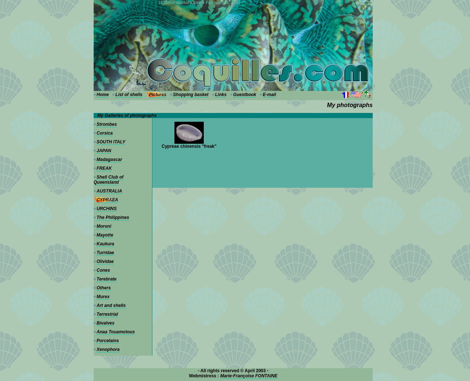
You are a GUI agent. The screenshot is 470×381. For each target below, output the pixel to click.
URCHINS (107, 208)
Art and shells (111, 305)
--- (96, 2)
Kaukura (105, 243)
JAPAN (104, 150)
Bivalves (106, 323)
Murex (103, 296)
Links (221, 94)
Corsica (105, 133)
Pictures (157, 94)
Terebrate (106, 279)
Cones (103, 270)
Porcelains (108, 340)
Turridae (105, 252)
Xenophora (108, 349)
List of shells (128, 94)
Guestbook (244, 94)
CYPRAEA (107, 199)
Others (104, 287)
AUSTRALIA (109, 191)
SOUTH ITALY (111, 141)
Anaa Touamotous (116, 331)
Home (103, 94)
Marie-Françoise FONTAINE (249, 375)
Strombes (107, 124)
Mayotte (105, 235)
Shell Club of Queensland (108, 180)
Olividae (105, 261)
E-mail (269, 94)
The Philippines (113, 217)
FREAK (104, 168)
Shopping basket (191, 94)
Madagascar (109, 159)
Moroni (104, 226)
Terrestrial (107, 314)
